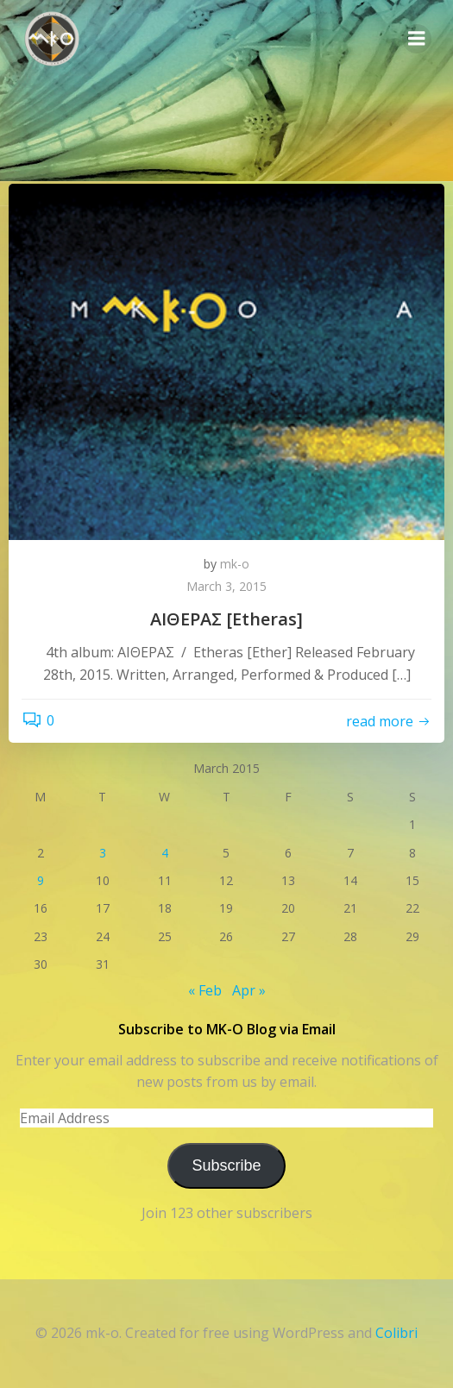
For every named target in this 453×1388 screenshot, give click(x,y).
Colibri (396, 1332)
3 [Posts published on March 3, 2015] (102, 853)
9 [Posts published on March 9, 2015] (40, 880)
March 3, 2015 (226, 586)
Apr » (249, 990)
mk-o (234, 564)
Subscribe (226, 1165)
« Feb (205, 990)
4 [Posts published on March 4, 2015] (164, 853)
